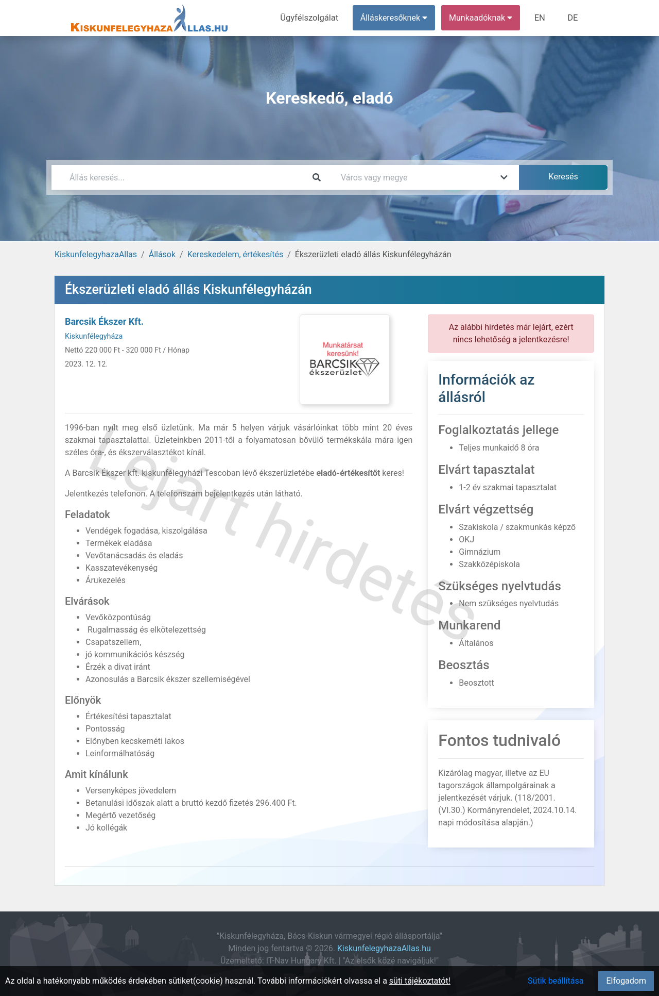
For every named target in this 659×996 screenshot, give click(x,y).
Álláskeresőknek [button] (395, 18)
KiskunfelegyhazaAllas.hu (384, 948)
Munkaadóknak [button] (482, 18)
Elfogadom (626, 981)
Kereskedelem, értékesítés (235, 254)
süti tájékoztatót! (419, 981)
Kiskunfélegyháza (94, 336)
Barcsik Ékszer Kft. (104, 321)
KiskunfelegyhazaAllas (96, 254)
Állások (162, 254)
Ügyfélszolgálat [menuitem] (312, 18)
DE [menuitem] (573, 18)
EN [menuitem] (541, 18)
